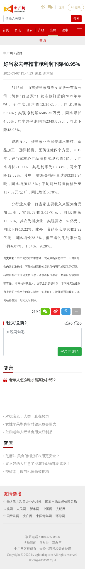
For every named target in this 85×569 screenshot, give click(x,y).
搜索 (76, 18)
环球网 (60, 516)
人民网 (21, 509)
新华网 (34, 509)
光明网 (61, 509)
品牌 (19, 53)
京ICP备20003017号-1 (42, 560)
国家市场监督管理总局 (61, 502)
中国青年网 (44, 516)
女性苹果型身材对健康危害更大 (30, 424)
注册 (61, 7)
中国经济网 (11, 516)
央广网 (27, 516)
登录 (76, 7)
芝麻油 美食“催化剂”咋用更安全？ (32, 456)
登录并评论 (70, 351)
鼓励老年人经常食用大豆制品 (29, 432)
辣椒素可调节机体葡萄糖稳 (27, 472)
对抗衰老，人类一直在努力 (27, 416)
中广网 (8, 53)
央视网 (8, 509)
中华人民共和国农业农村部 (22, 502)
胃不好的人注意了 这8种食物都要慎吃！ (37, 464)
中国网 (47, 509)
